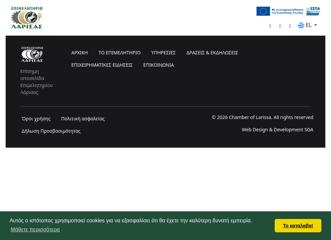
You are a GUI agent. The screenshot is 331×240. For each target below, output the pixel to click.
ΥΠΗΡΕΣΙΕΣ (163, 52)
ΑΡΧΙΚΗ (79, 52)
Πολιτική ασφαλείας (83, 118)
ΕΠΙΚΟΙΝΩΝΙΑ (158, 65)
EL (305, 25)
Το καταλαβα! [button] (298, 225)
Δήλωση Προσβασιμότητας (51, 131)
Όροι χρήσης (36, 118)
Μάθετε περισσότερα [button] (35, 229)
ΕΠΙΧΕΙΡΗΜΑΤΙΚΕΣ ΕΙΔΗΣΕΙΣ (102, 65)
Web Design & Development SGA (277, 129)
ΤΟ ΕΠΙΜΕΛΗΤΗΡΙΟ (120, 52)
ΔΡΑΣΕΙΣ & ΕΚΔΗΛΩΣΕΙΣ (212, 52)
